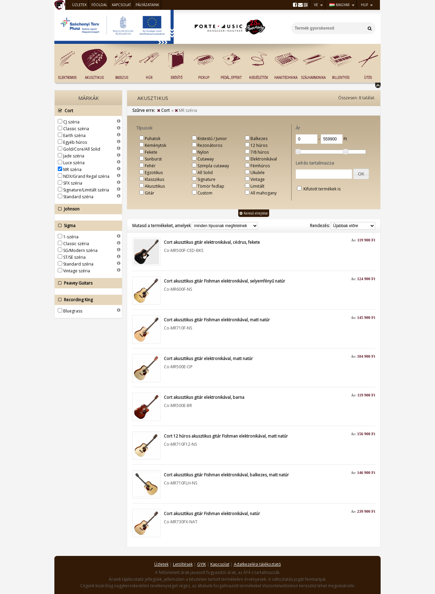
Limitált (257, 186)
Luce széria (74, 163)
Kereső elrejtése (254, 213)
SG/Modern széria (80, 250)
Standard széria (78, 197)
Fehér (150, 166)
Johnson (87, 209)
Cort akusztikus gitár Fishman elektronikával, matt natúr (217, 320)
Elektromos (67, 78)
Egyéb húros (75, 142)
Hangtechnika (285, 78)
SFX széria (72, 183)
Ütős (368, 78)
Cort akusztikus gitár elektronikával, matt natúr (208, 358)
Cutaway (205, 159)
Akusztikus (94, 78)
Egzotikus (154, 172)
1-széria (71, 237)
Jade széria (73, 156)
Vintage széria (76, 271)
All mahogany (263, 193)
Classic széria (76, 129)
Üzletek (79, 4)
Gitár (149, 193)
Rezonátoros (209, 145)
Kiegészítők (258, 78)
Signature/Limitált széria (86, 190)
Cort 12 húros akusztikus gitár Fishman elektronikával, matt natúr (226, 436)
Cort (87, 111)
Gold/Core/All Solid (81, 149)
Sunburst (153, 159)
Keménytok (155, 145)
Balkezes (258, 138)
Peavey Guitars (87, 283)
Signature (206, 179)
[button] (361, 174)
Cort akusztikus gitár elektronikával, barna (204, 397)
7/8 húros (259, 152)
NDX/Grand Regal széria (86, 176)
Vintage (257, 179)
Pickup (203, 78)
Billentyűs (340, 78)
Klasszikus (154, 179)
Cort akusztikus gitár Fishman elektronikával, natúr (212, 513)
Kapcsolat (121, 4)
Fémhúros (260, 166)
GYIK (201, 564)
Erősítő (176, 78)
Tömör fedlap (210, 186)
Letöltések (183, 564)
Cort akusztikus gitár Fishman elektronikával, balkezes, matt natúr (226, 475)
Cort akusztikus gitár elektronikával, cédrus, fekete (212, 242)
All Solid (205, 172)
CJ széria (71, 122)
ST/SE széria (74, 257)
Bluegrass (72, 311)
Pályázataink (147, 4)
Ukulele (257, 172)
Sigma (87, 226)
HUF (364, 4)
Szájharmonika (313, 78)
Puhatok (152, 138)
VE (316, 4)
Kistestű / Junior (212, 138)
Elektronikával (263, 159)
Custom (204, 193)
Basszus (121, 78)
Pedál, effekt (231, 78)
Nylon (203, 152)
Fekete (151, 152)
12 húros (258, 145)
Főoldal (99, 4)
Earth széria (74, 135)
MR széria (72, 169)
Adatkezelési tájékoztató (257, 564)
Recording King (87, 300)
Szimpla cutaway (213, 166)
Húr (149, 78)
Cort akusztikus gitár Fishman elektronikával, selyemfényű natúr (224, 281)
